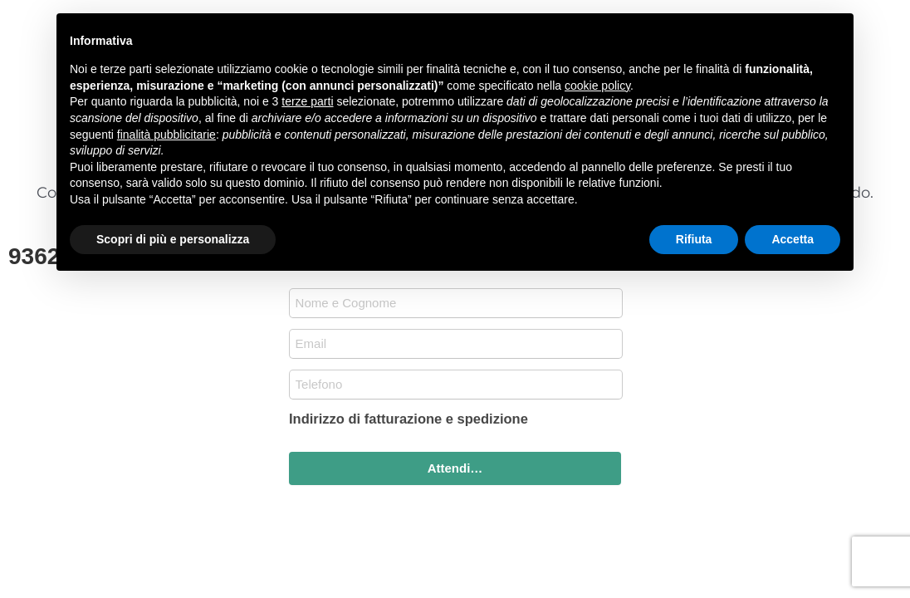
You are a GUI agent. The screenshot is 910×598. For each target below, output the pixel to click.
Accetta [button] (792, 239)
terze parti (307, 101)
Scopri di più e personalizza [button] (172, 239)
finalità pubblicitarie (166, 134)
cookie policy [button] (597, 85)
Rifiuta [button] (694, 239)
